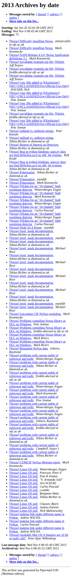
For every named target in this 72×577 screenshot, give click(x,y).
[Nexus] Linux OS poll (23, 469)
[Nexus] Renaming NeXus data (28, 348)
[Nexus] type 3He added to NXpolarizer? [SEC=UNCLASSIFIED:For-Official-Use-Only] (39, 84)
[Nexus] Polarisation (22, 172)
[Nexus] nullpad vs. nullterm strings (31, 131)
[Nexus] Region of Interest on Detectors (34, 144)
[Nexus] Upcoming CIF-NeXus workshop (35, 314)
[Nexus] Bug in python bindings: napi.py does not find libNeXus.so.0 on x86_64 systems (37, 153)
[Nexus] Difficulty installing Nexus (31, 41)
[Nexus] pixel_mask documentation (31, 231)
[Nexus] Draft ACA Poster (25, 227)
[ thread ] (42, 14)
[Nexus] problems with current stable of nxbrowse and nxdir (33, 357)
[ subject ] (54, 14)
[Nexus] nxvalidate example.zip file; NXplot (37, 61)
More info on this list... (24, 21)
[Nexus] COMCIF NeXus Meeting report (35, 462)
